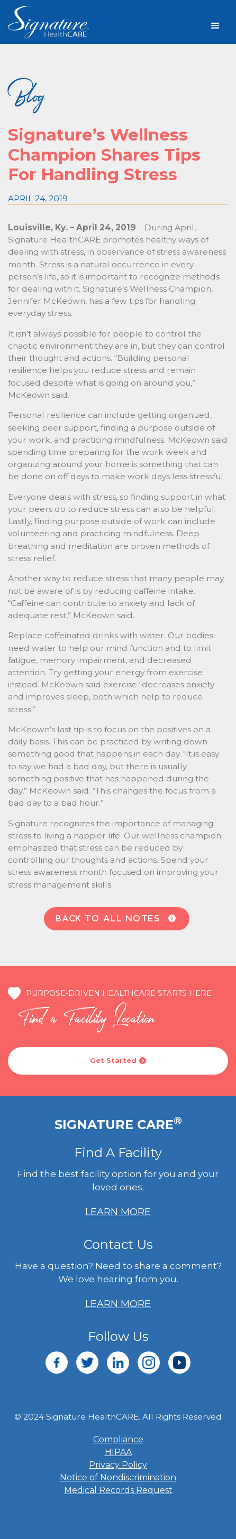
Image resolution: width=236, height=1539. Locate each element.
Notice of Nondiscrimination (118, 1477)
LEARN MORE (118, 1212)
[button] (215, 26)
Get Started (118, 1060)
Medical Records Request (118, 1490)
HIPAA (118, 1452)
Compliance (118, 1439)
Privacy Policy (118, 1465)
